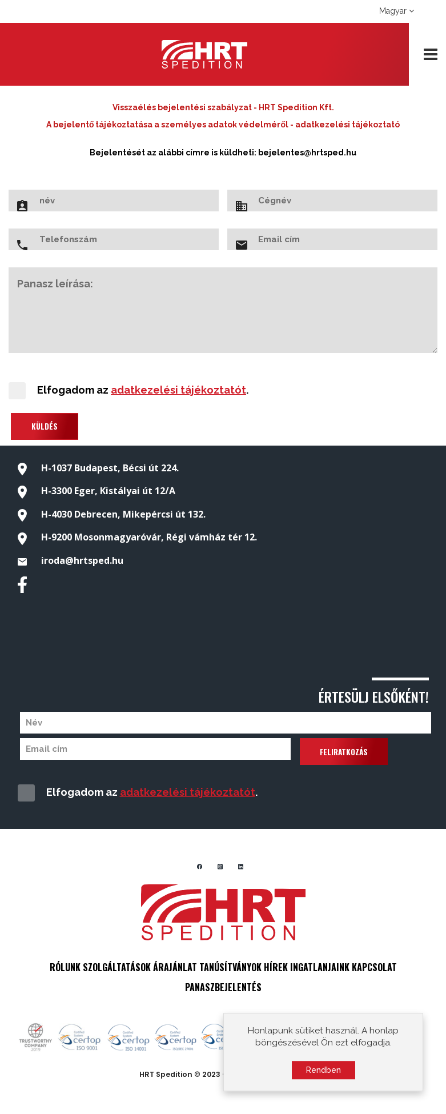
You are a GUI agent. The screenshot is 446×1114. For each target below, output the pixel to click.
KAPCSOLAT (374, 967)
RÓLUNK (65, 967)
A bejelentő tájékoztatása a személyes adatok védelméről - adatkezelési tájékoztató (223, 124)
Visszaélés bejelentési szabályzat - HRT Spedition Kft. (223, 107)
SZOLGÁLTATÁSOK (117, 967)
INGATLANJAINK (319, 967)
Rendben (323, 1072)
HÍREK (276, 967)
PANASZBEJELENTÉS (223, 987)
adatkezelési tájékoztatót (178, 390)
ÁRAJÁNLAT (175, 967)
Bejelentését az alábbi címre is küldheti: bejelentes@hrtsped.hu (223, 152)
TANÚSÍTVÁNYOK (230, 967)
